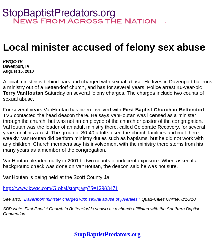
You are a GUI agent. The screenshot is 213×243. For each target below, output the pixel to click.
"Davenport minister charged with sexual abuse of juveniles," (81, 199)
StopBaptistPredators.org (107, 234)
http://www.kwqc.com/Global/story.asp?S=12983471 (60, 188)
